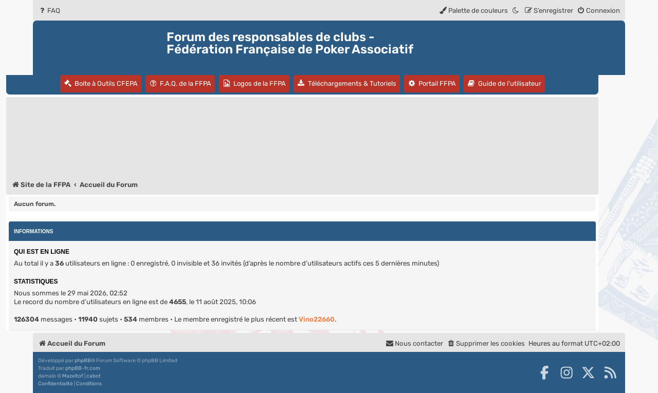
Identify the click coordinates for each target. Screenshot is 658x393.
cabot (93, 376)
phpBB (83, 361)
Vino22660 (317, 319)
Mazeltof (72, 376)
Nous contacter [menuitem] (414, 343)
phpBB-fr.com (82, 368)
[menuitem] (49, 10)
